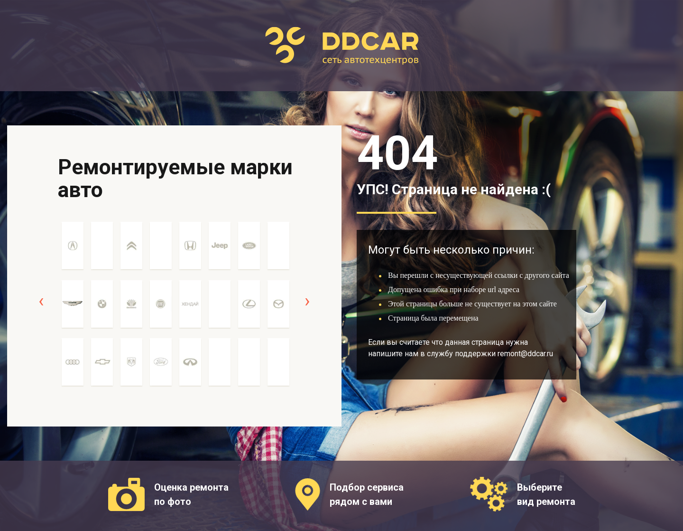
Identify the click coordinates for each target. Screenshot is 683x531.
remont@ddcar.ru (525, 353)
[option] (72, 309)
